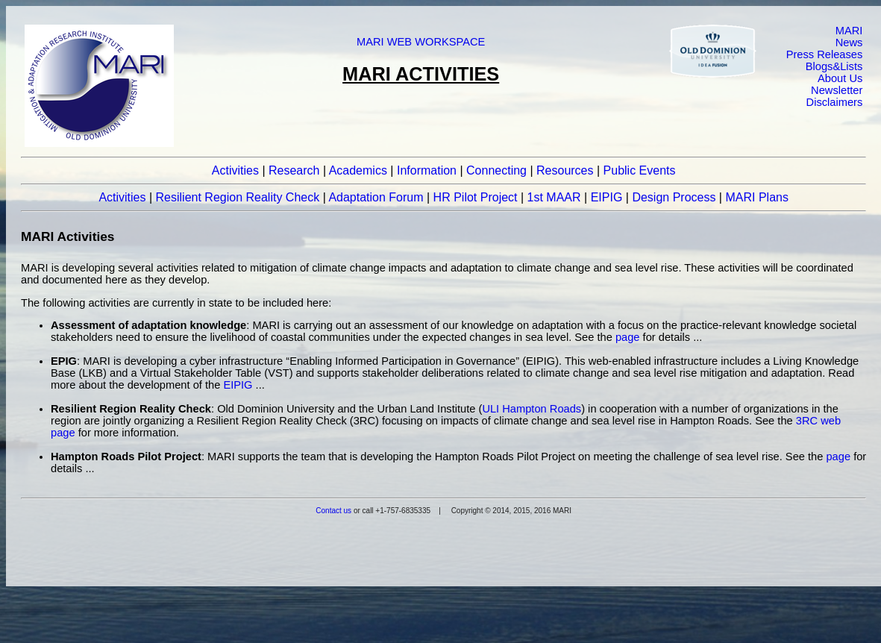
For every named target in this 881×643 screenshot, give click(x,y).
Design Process (673, 197)
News (849, 42)
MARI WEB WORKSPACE (421, 42)
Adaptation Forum (375, 197)
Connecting (496, 170)
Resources (564, 170)
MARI (849, 31)
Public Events (639, 170)
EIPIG (607, 197)
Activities (235, 170)
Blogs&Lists (834, 66)
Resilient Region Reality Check (238, 197)
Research (294, 170)
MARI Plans (756, 197)
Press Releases (824, 54)
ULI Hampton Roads (531, 409)
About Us (840, 78)
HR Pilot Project (475, 197)
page (627, 337)
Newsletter (836, 90)
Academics (358, 170)
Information (427, 170)
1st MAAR (554, 197)
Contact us (333, 510)
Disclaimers (834, 102)
